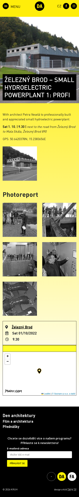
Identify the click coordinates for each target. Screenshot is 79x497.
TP (75, 489)
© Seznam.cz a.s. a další (63, 394)
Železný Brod (22, 327)
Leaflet (45, 394)
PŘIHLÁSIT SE (17, 463)
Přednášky (11, 426)
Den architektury (19, 415)
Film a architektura (18, 421)
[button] (39, 371)
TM (69, 489)
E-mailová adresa (18, 448)
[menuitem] (58, 6)
